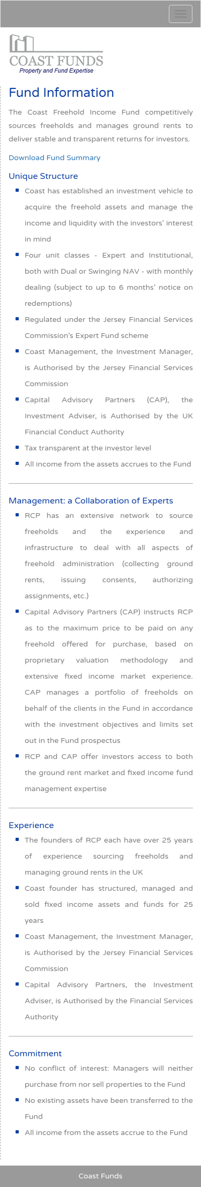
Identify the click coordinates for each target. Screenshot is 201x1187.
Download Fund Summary (55, 157)
